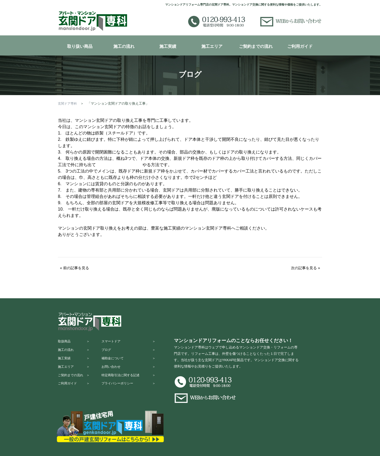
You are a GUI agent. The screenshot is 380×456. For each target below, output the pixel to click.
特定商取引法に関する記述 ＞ (133, 384)
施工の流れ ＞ (75, 353)
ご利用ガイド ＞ (75, 394)
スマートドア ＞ (133, 343)
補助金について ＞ (133, 363)
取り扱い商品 (79, 46)
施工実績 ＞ (75, 363)
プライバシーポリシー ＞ (133, 394)
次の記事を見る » (305, 268)
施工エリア (212, 46)
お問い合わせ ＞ (133, 373)
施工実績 (167, 46)
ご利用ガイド (300, 46)
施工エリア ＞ (75, 373)
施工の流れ (124, 46)
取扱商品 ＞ (75, 343)
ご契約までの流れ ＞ (75, 384)
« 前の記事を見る (74, 268)
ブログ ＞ (133, 353)
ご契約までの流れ (256, 46)
